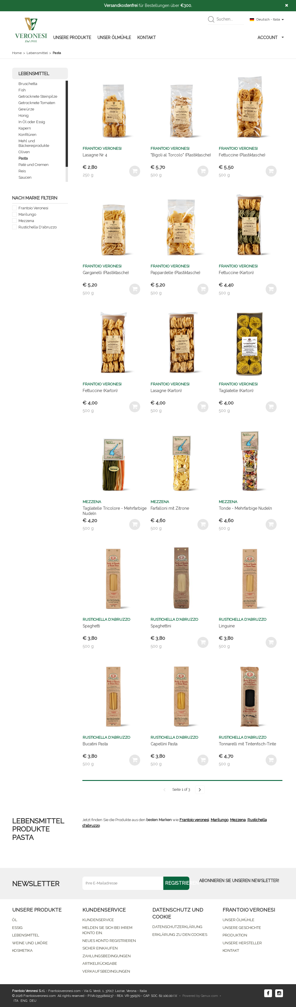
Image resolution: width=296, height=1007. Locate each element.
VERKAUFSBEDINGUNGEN (106, 971)
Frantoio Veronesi (33, 208)
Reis (22, 171)
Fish (22, 90)
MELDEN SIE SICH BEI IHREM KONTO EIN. (107, 930)
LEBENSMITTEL (25, 935)
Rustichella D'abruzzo (37, 227)
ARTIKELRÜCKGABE (99, 963)
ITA (16, 1001)
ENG (24, 1001)
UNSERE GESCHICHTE (242, 927)
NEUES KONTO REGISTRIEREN (109, 940)
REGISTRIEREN (177, 883)
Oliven (24, 152)
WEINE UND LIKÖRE (30, 943)
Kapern (24, 128)
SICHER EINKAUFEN (100, 948)
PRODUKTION (235, 935)
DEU (32, 1001)
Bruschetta (27, 84)
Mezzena (26, 221)
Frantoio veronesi (194, 820)
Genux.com (209, 996)
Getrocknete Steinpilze (37, 96)
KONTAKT (146, 37)
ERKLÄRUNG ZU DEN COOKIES (179, 934)
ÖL (14, 920)
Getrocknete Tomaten (36, 103)
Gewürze (26, 109)
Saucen (25, 177)
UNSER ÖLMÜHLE (114, 37)
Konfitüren (27, 134)
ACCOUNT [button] (271, 37)
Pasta (23, 158)
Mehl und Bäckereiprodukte (33, 143)
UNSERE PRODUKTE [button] (72, 37)
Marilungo (27, 214)
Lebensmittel (37, 53)
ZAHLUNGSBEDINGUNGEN (106, 956)
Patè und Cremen (33, 164)
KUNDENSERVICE (98, 920)
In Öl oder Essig (31, 122)
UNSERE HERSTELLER (242, 943)
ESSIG (17, 927)
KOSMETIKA (22, 950)
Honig (23, 115)
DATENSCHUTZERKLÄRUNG (177, 927)
